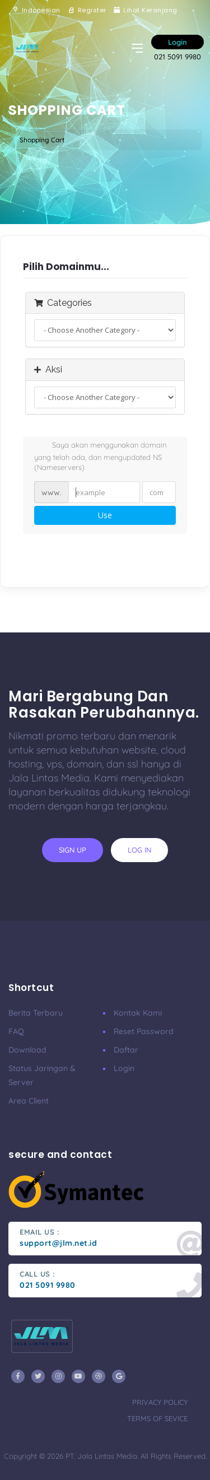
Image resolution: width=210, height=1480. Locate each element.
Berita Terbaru (35, 1013)
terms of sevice (157, 1418)
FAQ (16, 1031)
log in (139, 849)
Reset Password (144, 1031)
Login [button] (177, 42)
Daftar (126, 1050)
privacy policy (160, 1402)
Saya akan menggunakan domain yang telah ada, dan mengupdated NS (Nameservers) (100, 456)
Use (105, 515)
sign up (72, 849)
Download (27, 1050)
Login (124, 1068)
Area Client (28, 1101)
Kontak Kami (138, 1013)
